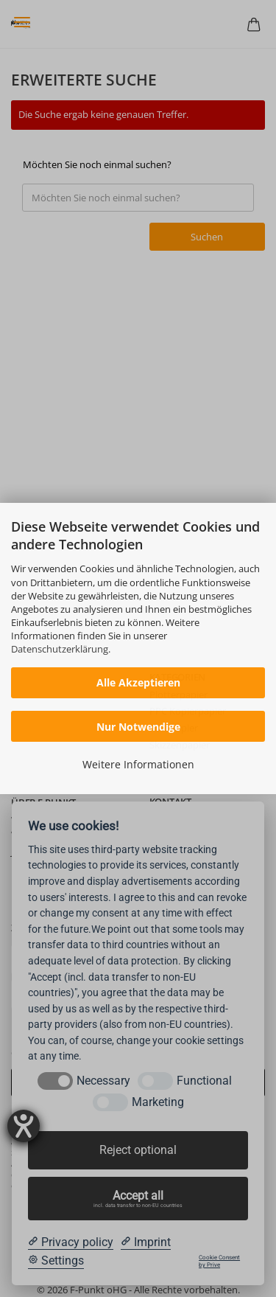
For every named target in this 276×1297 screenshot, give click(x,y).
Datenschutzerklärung (59, 649)
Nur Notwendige (138, 727)
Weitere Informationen (138, 764)
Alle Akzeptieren (138, 682)
